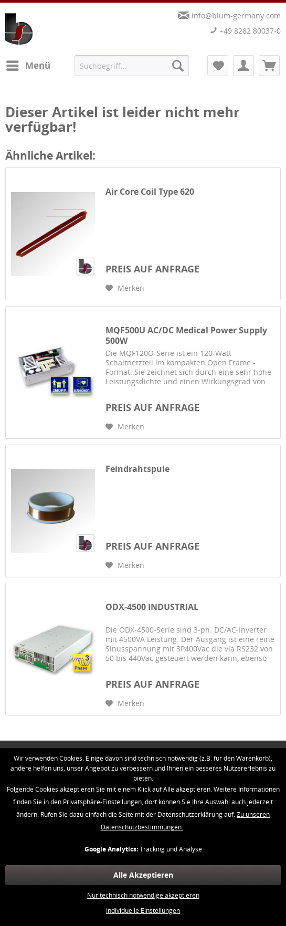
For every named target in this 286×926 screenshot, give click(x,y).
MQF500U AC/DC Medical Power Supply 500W (186, 335)
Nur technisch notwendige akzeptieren (143, 895)
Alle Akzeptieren (143, 875)
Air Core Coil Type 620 (149, 191)
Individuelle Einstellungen (143, 910)
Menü (28, 64)
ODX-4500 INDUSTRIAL (151, 607)
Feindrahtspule (137, 469)
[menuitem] (28, 65)
